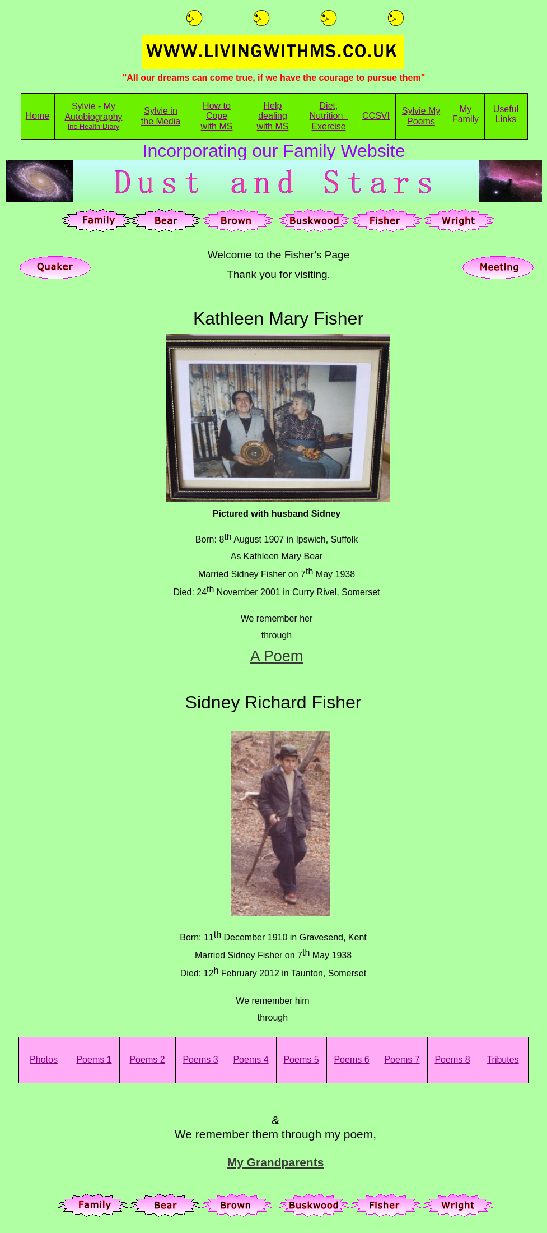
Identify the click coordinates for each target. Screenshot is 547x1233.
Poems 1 (93, 1059)
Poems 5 (301, 1059)
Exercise (328, 126)
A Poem (276, 656)
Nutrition (329, 115)
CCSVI (376, 115)
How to (217, 105)
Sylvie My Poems (421, 116)
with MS (217, 126)
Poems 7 (401, 1059)
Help (273, 105)
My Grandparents (275, 1162)
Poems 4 (250, 1059)
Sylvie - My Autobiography (93, 111)
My (465, 109)
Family (465, 119)
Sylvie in (160, 110)
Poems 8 (452, 1059)
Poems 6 (351, 1059)
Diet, (329, 105)
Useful (505, 109)
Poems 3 (200, 1059)
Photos (44, 1059)
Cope (216, 115)
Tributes (502, 1059)
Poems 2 (147, 1059)
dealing (272, 115)
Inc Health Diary (93, 126)
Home (38, 115)
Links (505, 119)
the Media (160, 121)
